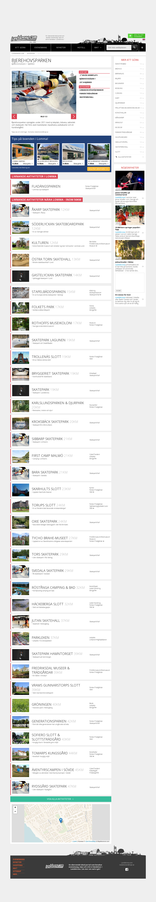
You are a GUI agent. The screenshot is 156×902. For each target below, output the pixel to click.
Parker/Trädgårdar (123, 132)
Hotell (81, 47)
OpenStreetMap (90, 845)
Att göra (20, 47)
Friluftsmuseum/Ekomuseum (127, 108)
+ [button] (15, 812)
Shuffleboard (121, 137)
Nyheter (61, 47)
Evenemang (40, 47)
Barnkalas (119, 74)
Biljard (118, 78)
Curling (118, 93)
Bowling (119, 88)
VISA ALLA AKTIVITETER (60, 803)
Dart (117, 98)
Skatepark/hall (121, 147)
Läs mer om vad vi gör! (91, 881)
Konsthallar (120, 113)
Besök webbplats (90, 75)
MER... (16, 886)
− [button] (15, 816)
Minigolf (119, 122)
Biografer (119, 83)
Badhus (118, 69)
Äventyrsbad (120, 64)
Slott (117, 152)
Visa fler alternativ (98, 168)
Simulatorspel (121, 142)
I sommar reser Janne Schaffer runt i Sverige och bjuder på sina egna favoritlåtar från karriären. (126, 200)
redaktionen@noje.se (126, 877)
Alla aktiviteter (123, 157)
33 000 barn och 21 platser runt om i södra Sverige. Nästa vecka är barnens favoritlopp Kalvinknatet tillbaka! (127, 235)
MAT (15, 880)
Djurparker (120, 103)
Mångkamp (119, 117)
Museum (118, 127)
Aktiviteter (31, 53)
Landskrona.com (18, 53)
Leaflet (74, 845)
